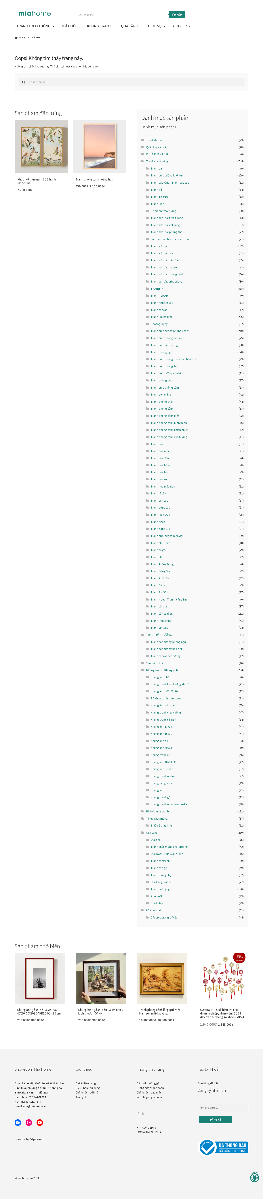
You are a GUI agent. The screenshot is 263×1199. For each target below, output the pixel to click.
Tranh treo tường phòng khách (170, 331)
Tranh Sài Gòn (159, 592)
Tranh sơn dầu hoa (162, 253)
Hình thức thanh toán (150, 1088)
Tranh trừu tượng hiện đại (167, 536)
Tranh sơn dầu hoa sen (164, 267)
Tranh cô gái (158, 550)
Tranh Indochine (161, 620)
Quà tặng (152, 832)
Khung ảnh (157, 790)
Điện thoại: (30, 1097)
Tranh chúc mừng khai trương (169, 846)
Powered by (29, 1139)
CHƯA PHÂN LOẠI (157, 154)
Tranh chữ (157, 557)
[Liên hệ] (254, 1177)
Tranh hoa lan (159, 472)
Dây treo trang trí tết (164, 917)
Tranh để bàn (154, 140)
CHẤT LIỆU (71, 26)
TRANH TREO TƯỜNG (35, 26)
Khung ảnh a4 (159, 741)
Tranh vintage (159, 627)
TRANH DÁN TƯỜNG (159, 635)
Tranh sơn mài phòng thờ (166, 232)
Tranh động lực (160, 528)
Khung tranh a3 (160, 755)
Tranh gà (156, 168)
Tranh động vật (160, 507)
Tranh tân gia (159, 868)
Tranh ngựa (158, 522)
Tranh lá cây (158, 493)
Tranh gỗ (156, 189)
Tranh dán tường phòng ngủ (168, 642)
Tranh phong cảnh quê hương (169, 437)
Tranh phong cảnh (162, 408)
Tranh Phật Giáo (161, 578)
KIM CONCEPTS (146, 1127)
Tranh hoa (157, 444)
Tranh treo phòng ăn (164, 366)
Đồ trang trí (153, 910)
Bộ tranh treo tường (163, 211)
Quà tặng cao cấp (156, 147)
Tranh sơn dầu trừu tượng (167, 281)
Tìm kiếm (177, 14)
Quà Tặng (132, 26)
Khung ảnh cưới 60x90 (164, 691)
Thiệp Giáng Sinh (161, 825)
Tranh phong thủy (162, 401)
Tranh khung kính (162, 317)
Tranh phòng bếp (161, 380)
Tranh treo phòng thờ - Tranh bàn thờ (174, 359)
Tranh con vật (159, 500)
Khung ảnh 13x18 (161, 726)
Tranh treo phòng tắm (165, 387)
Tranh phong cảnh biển (165, 415)
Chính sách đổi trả (87, 1092)
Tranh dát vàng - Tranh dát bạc (170, 182)
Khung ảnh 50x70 (161, 748)
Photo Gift (157, 896)
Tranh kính (157, 204)
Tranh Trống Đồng (162, 564)
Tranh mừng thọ (161, 875)
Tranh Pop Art (159, 295)
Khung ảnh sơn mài (163, 705)
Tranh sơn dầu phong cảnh (167, 274)
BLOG (176, 26)
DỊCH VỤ (157, 26)
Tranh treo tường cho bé (166, 373)
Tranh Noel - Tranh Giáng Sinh (169, 599)
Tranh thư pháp (160, 543)
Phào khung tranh (157, 811)
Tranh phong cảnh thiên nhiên (169, 430)
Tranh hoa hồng (161, 465)
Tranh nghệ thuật (162, 302)
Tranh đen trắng (161, 394)
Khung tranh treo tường (166, 712)
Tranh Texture (159, 196)
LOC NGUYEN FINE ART (151, 1132)
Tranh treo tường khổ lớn (167, 175)
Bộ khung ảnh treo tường (166, 698)
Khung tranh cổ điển (163, 719)
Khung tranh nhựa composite (169, 804)
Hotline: (28, 1101)
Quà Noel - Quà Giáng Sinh (167, 854)
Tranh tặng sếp (160, 861)
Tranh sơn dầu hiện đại (165, 260)
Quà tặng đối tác (161, 882)
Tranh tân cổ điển (162, 613)
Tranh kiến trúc (160, 514)
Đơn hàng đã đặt (208, 1083)
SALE (190, 26)
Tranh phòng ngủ (161, 352)
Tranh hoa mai (160, 451)
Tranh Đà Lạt (159, 585)
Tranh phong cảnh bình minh (169, 423)
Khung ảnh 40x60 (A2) (164, 762)
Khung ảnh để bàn (162, 769)
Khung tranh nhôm (163, 776)
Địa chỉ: (40, 1087)
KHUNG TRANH (101, 26)
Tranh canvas (159, 310)
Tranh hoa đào (160, 458)
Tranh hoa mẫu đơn (163, 486)
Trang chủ (24, 37)
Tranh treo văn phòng (164, 345)
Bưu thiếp (157, 903)
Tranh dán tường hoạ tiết (166, 649)
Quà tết (155, 840)
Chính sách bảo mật (149, 1092)
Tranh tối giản (159, 606)
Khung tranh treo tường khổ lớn (171, 684)
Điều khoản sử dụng (88, 1088)
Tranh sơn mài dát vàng (165, 225)
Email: (31, 1106)
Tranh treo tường (157, 161)
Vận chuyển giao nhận (150, 1097)
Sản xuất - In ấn (155, 663)
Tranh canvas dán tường (166, 656)
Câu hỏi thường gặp (149, 1083)
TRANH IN (157, 288)
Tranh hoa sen (159, 479)
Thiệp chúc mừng (157, 818)
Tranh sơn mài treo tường (167, 218)
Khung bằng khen (162, 783)
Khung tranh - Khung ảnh (162, 670)
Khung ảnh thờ (160, 677)
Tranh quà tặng (160, 889)
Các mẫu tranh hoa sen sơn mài (170, 239)
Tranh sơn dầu (159, 246)
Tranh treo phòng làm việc (167, 338)
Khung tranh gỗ (160, 797)
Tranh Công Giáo (161, 571)
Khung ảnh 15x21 (161, 733)
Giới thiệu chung (86, 1083)
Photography (159, 324)
